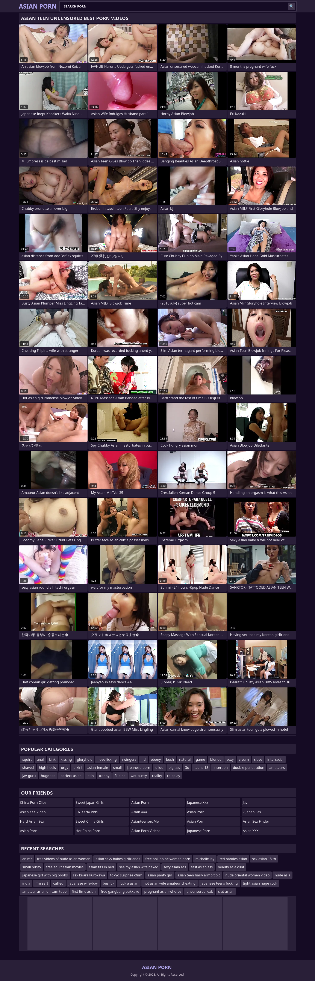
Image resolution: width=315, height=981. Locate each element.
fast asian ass (202, 867)
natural (185, 759)
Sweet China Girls (90, 821)
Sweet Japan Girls (90, 802)
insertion (221, 767)
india (26, 883)
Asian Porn (28, 830)
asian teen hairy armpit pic (198, 875)
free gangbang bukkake (120, 891)
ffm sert (41, 883)
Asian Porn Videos (145, 830)
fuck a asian (128, 883)
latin (90, 775)
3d (187, 767)
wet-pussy (139, 775)
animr (27, 858)
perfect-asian (71, 775)
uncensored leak (199, 891)
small (117, 767)
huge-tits (48, 775)
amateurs (277, 767)
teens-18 (201, 767)
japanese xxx (197, 802)
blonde (215, 759)
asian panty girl (159, 875)
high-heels (47, 767)
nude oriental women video (247, 875)
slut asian (225, 891)
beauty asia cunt (231, 867)
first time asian (84, 891)
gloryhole (84, 759)
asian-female (97, 767)
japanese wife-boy (83, 883)
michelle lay (204, 858)
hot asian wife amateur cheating (169, 883)
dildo (159, 767)
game (200, 759)
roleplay (173, 775)
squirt (27, 759)
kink (52, 759)
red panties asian (233, 858)
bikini (77, 767)
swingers (129, 759)
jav (245, 802)
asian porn (195, 821)
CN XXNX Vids (87, 812)
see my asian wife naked (138, 867)
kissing (66, 759)
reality (157, 775)
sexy (230, 759)
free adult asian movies (64, 867)
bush (170, 759)
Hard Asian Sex (32, 821)
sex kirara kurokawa (89, 875)
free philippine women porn (167, 858)
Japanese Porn (198, 830)
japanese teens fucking (219, 883)
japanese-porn (138, 767)
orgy (64, 767)
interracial (275, 759)
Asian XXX (139, 812)
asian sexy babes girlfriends (117, 858)
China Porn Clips (33, 802)
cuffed (58, 883)
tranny (104, 775)
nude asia (282, 875)
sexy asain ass (175, 867)
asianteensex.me (145, 821)
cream (244, 759)
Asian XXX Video (33, 812)
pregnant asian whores (162, 891)
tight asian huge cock (260, 883)
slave (258, 759)
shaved (28, 767)
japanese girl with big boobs (45, 875)
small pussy (31, 867)
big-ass (174, 767)
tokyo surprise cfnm (126, 875)
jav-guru (29, 775)
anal (40, 759)
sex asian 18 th (264, 858)
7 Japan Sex (252, 812)
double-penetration (248, 767)
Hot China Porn (88, 830)
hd (143, 759)
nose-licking (107, 759)
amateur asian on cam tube (44, 891)
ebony (156, 759)
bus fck (108, 883)
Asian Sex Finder (256, 821)
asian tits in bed (101, 867)
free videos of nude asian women (64, 858)
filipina (120, 775)
